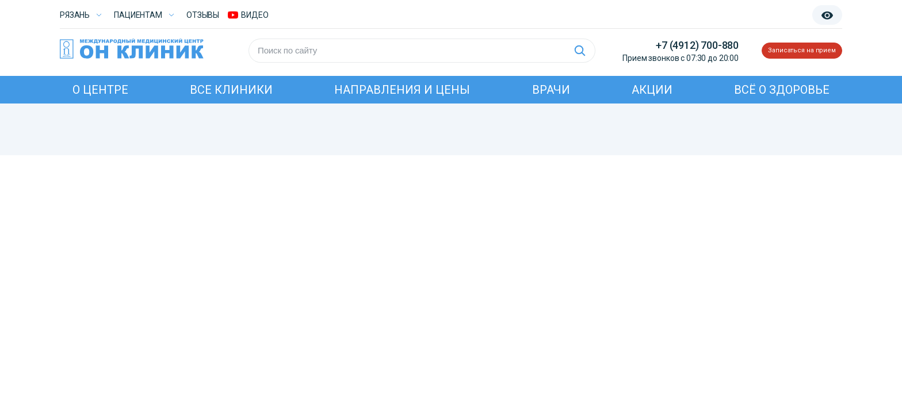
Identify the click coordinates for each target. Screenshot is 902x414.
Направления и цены (402, 90)
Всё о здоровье (782, 90)
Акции (652, 90)
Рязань (75, 15)
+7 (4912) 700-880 (665, 45)
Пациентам (138, 15)
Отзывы (202, 15)
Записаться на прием (786, 50)
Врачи (551, 90)
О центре (100, 90)
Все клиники (231, 90)
